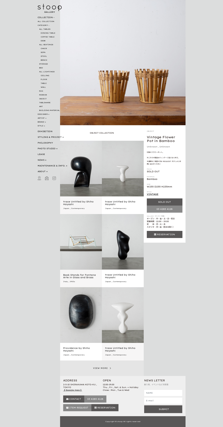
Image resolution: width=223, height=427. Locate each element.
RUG (41, 91)
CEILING (45, 76)
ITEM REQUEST (78, 407)
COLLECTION (45, 17)
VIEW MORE (100, 368)
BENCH (44, 60)
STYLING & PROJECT (50, 137)
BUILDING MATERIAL (49, 110)
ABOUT (42, 171)
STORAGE (43, 64)
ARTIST (41, 118)
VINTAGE (152, 194)
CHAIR (44, 48)
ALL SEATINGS (46, 45)
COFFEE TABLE (48, 37)
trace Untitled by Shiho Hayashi (78, 203)
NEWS (41, 160)
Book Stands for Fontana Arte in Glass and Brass (79, 276)
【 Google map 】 (72, 390)
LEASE (41, 154)
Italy (65, 282)
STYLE (41, 126)
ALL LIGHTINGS (47, 72)
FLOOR (44, 79)
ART (41, 106)
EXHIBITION (45, 131)
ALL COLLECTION (46, 21)
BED (41, 68)
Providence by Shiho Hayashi (76, 349)
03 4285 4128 (165, 209)
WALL (43, 87)
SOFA (43, 52)
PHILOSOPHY (45, 143)
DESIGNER (43, 114)
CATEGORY (43, 25)
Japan (66, 208)
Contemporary (78, 208)
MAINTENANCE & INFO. (51, 166)
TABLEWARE (45, 103)
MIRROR (43, 95)
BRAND (41, 122)
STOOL (44, 56)
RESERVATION (166, 234)
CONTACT (75, 399)
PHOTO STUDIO (47, 148)
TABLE (44, 83)
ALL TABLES (44, 29)
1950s (72, 282)
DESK (43, 41)
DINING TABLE (48, 33)
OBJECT (43, 99)
